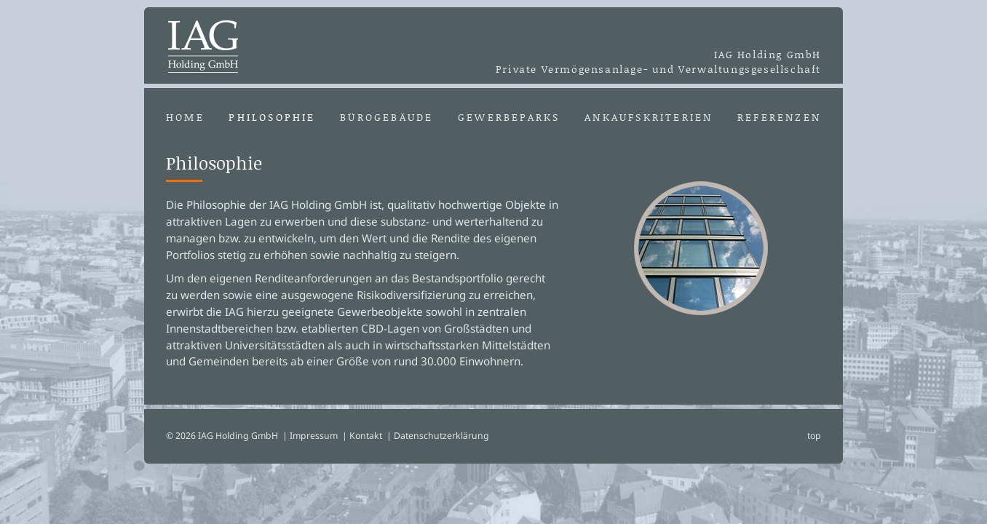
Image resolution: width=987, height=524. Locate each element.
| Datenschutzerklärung (438, 435)
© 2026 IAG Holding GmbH (222, 435)
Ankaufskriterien (648, 117)
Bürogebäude (386, 117)
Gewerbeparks (509, 117)
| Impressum (310, 435)
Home (185, 117)
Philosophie (272, 117)
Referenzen (779, 117)
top (814, 435)
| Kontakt (362, 435)
